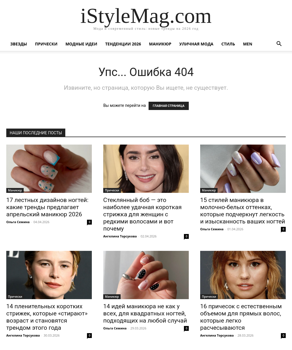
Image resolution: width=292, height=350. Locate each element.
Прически (46, 44)
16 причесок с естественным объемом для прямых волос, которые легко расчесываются (241, 317)
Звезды (18, 44)
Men (247, 44)
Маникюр (160, 44)
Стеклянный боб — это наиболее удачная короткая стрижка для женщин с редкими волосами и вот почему (142, 214)
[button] (279, 44)
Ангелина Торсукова (120, 236)
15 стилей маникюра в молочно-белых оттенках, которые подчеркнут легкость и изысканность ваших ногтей (242, 211)
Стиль (228, 44)
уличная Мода (196, 44)
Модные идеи (81, 44)
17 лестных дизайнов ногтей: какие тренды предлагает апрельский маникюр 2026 (47, 207)
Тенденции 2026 (123, 44)
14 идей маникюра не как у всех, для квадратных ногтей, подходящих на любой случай (145, 313)
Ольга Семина (18, 222)
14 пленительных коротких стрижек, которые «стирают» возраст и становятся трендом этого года (47, 317)
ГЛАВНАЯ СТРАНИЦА (168, 106)
